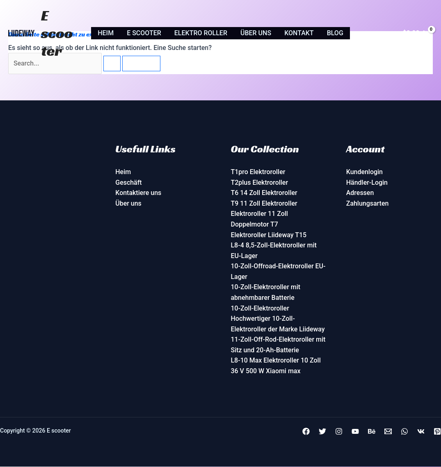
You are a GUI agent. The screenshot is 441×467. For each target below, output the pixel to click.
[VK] (421, 431)
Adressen (360, 193)
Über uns (255, 33)
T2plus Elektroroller (259, 182)
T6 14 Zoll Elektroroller (264, 193)
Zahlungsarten (367, 203)
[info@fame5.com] (388, 431)
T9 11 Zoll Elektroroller (264, 203)
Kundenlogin (364, 172)
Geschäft (128, 182)
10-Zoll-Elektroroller (260, 308)
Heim (106, 33)
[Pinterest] (437, 431)
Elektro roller (200, 33)
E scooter (57, 33)
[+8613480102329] (404, 431)
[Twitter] (322, 431)
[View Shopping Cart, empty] (416, 33)
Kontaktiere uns (138, 193)
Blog (335, 33)
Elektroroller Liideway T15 (269, 235)
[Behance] (371, 431)
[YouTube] (355, 431)
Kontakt (299, 33)
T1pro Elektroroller (258, 172)
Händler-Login (367, 182)
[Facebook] (306, 431)
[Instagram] (339, 431)
